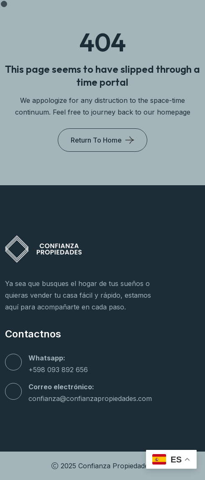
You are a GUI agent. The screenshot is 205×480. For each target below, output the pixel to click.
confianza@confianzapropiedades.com (90, 398)
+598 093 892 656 (58, 369)
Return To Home (96, 140)
